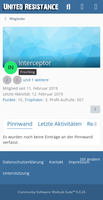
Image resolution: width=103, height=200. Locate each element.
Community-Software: (51, 192)
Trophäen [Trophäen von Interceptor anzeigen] (34, 99)
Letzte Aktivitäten (60, 123)
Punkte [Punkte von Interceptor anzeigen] (9, 99)
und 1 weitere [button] (36, 79)
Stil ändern (90, 159)
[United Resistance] (31, 6)
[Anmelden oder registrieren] (82, 7)
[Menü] (95, 6)
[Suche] (68, 6)
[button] (95, 109)
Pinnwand (19, 123)
